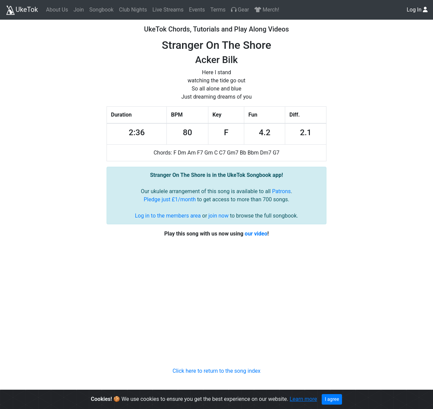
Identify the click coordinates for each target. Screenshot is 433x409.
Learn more (303, 399)
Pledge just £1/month (170, 199)
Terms (218, 9)
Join (78, 9)
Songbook (101, 9)
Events (197, 9)
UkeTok (21, 10)
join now (218, 215)
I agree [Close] (332, 399)
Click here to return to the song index (216, 371)
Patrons (281, 191)
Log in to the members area (168, 215)
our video (256, 233)
